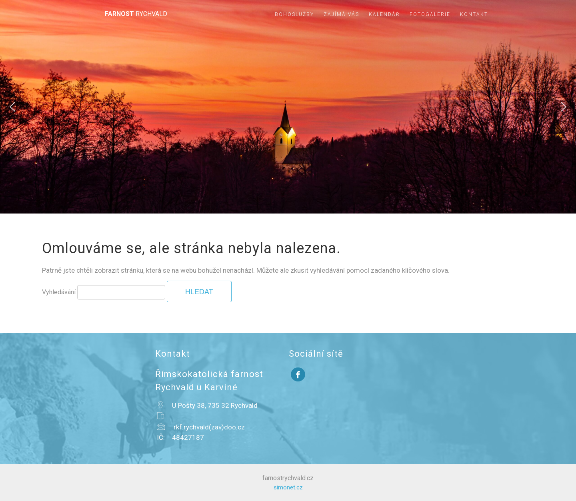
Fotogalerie (430, 14)
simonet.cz (288, 487)
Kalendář (384, 14)
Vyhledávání (59, 292)
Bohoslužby (294, 14)
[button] (12, 106)
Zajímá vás (341, 14)
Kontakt (474, 14)
